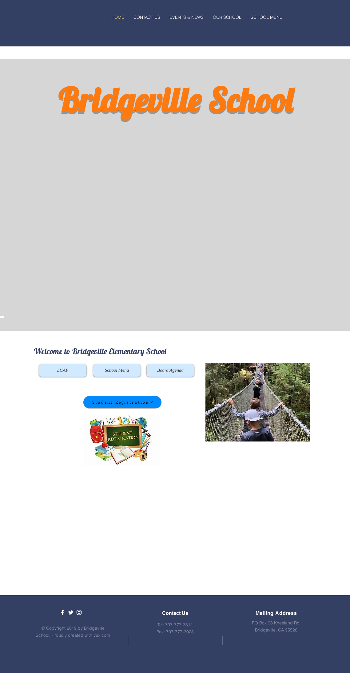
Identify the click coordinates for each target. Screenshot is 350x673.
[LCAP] (62, 370)
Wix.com (101, 635)
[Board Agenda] (170, 370)
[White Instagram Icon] (79, 612)
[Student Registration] (122, 402)
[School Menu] (117, 370)
